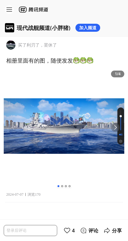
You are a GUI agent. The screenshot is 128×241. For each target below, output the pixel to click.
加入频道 (87, 28)
